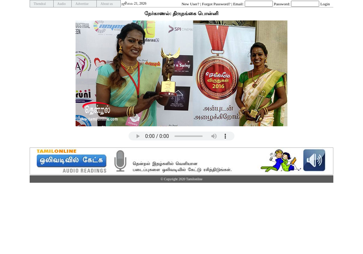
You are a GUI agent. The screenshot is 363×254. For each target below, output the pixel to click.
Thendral (40, 4)
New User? (190, 3)
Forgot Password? (216, 3)
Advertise (81, 4)
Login (325, 3)
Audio (61, 4)
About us (106, 4)
